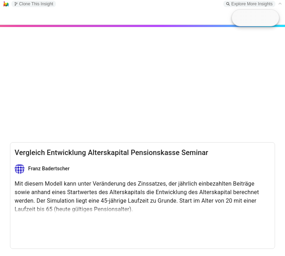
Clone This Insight (33, 3)
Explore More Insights (249, 3)
